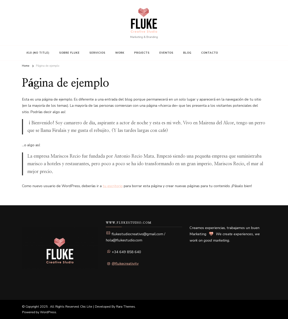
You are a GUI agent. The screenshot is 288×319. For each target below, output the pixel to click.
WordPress (48, 312)
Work (119, 53)
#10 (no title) (37, 53)
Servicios (97, 53)
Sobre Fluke (69, 53)
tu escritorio (113, 186)
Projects (142, 53)
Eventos (166, 53)
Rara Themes (125, 306)
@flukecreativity (125, 263)
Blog (187, 53)
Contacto (209, 53)
